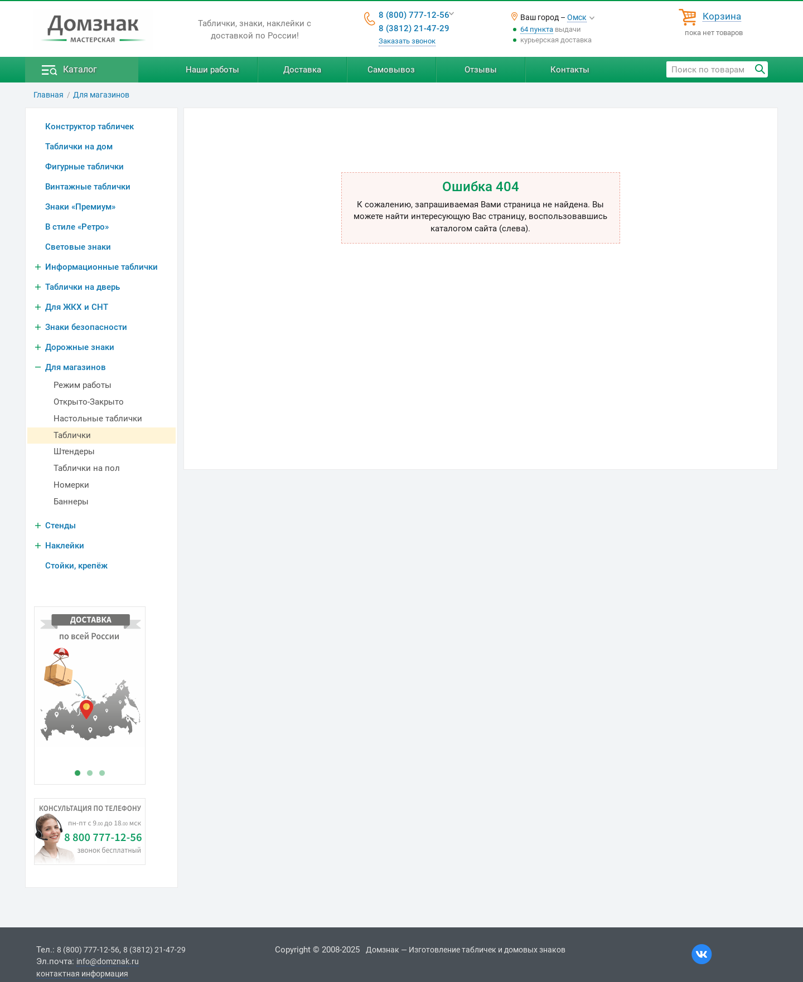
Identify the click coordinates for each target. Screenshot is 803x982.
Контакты (569, 70)
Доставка (302, 70)
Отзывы (481, 70)
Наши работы (212, 70)
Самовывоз (391, 70)
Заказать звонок (407, 41)
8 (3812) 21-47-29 (414, 28)
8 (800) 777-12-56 (414, 15)
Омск (577, 17)
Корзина (722, 17)
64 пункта (536, 29)
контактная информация (82, 973)
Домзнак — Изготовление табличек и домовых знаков (465, 949)
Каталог (80, 69)
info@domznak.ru (107, 961)
